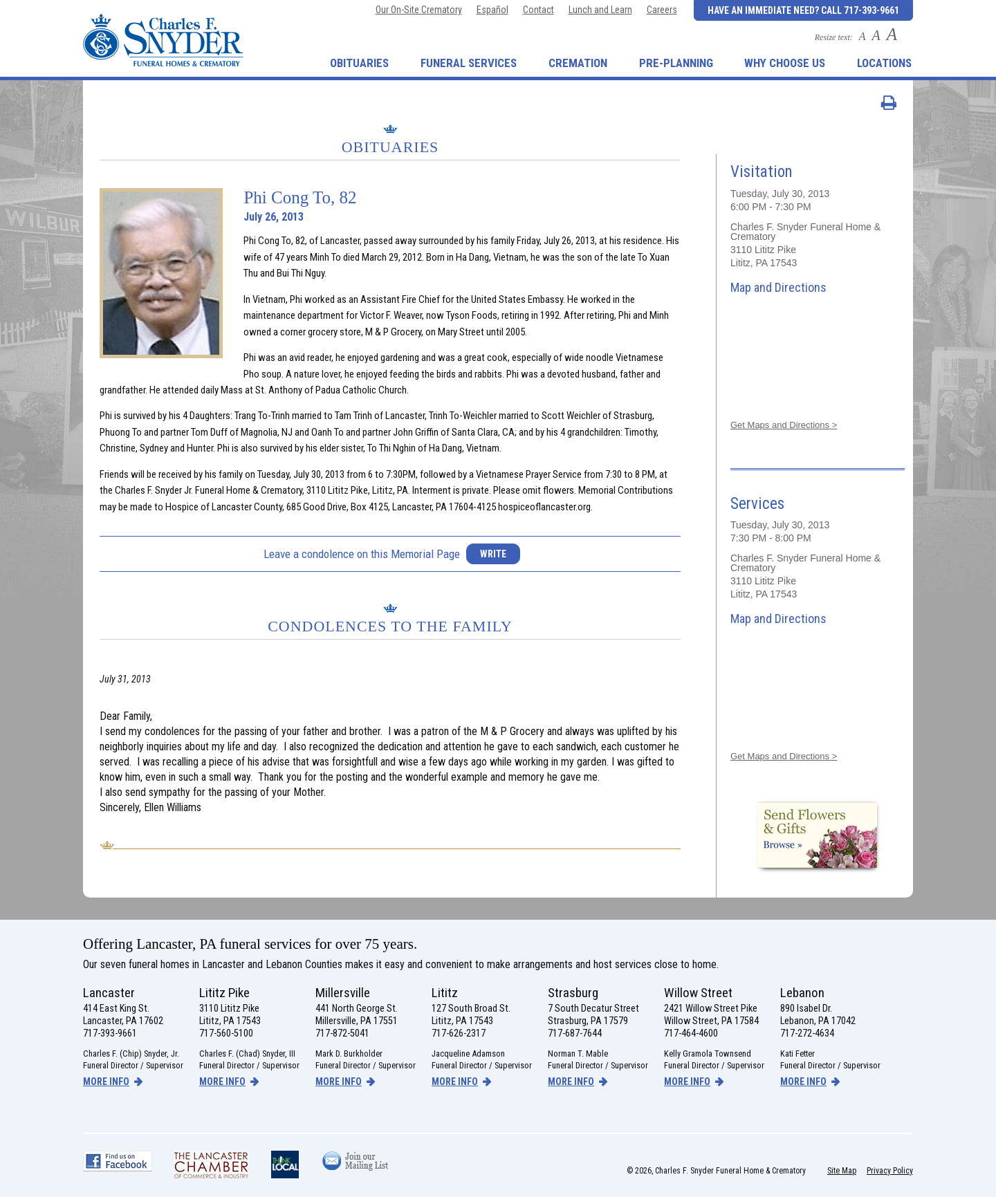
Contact (538, 9)
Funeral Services (469, 63)
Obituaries (359, 63)
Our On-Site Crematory (419, 9)
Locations (884, 63)
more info (106, 1081)
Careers (662, 9)
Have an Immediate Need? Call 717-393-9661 (803, 10)
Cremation (577, 63)
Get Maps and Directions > (783, 425)
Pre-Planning (676, 63)
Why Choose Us (784, 63)
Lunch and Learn (600, 9)
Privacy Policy (890, 1171)
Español (492, 9)
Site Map (841, 1171)
